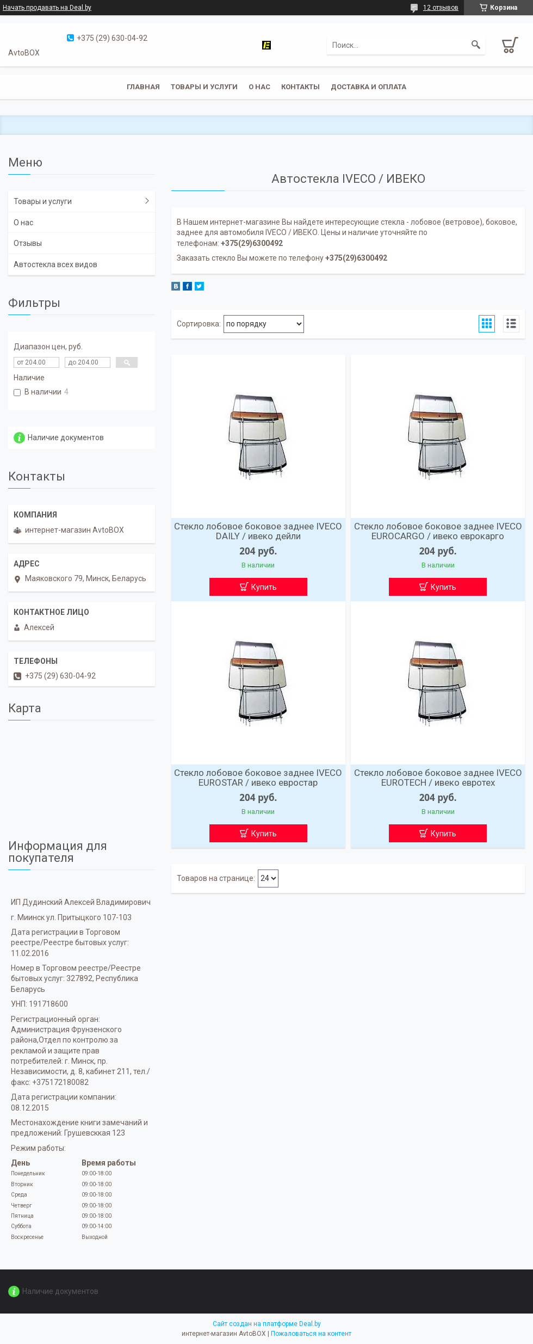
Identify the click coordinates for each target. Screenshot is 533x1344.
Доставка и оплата (368, 87)
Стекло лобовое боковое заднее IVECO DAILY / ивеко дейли (258, 531)
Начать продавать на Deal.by (47, 7)
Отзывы (28, 243)
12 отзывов (440, 7)
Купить (264, 587)
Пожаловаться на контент (311, 1333)
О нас (259, 87)
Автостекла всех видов (55, 264)
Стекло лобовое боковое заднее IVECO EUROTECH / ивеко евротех (438, 777)
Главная (143, 87)
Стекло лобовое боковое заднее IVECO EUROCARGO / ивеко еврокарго (438, 531)
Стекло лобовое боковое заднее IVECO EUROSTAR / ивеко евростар (258, 777)
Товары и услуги (204, 87)
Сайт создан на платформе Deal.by (267, 1324)
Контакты (300, 87)
